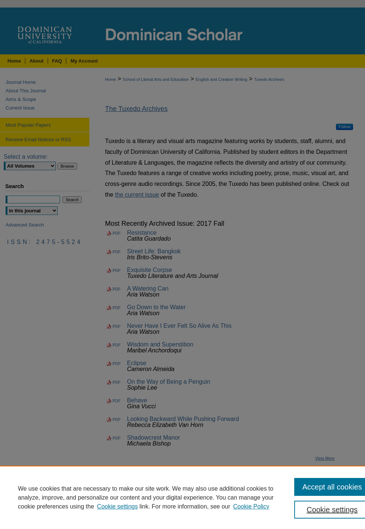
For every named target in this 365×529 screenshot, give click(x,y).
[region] (182, 497)
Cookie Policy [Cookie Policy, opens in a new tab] (251, 506)
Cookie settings (117, 506)
